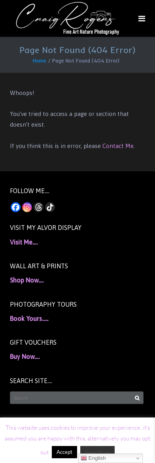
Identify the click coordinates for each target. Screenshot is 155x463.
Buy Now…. (25, 356)
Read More (97, 452)
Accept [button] (64, 452)
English (93, 458)
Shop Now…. (26, 280)
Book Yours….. (29, 318)
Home (39, 60)
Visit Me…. (24, 242)
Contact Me (118, 145)
